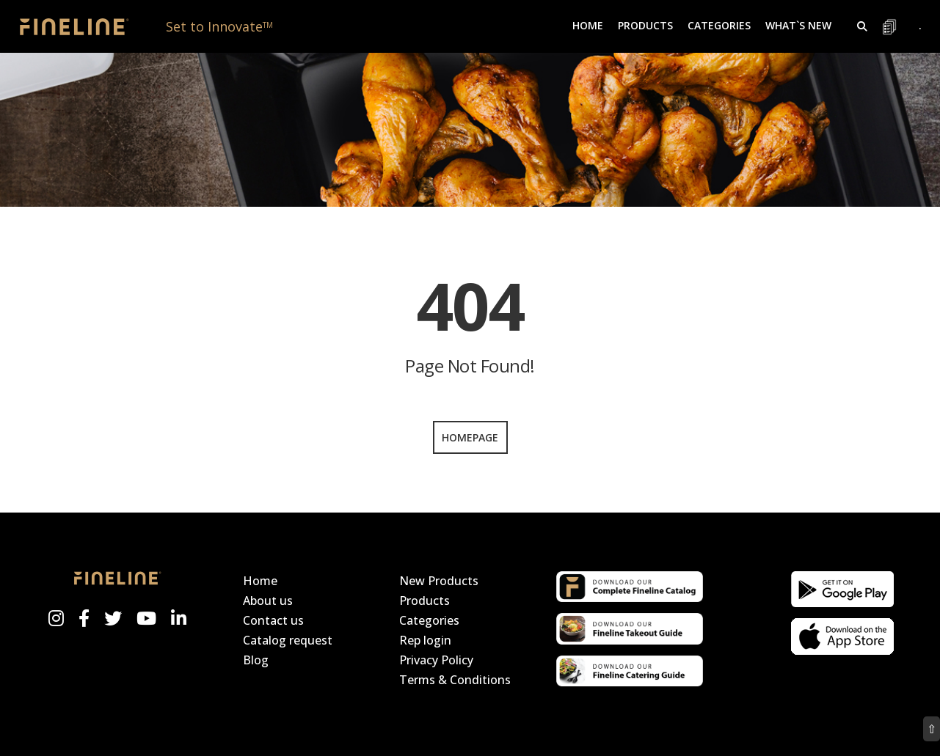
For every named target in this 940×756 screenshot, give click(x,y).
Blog (256, 660)
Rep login (425, 640)
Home (587, 25)
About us (268, 600)
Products (424, 600)
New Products (438, 581)
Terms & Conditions (455, 680)
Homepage (470, 437)
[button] (862, 26)
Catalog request (287, 640)
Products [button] (645, 25)
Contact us (273, 620)
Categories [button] (719, 25)
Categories (429, 620)
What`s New (798, 25)
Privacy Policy (436, 660)
